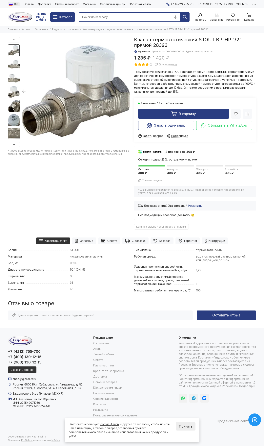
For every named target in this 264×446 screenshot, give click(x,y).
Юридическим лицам (107, 387)
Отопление (41, 29)
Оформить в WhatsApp (224, 125)
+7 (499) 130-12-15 (209, 4)
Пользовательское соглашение (115, 415)
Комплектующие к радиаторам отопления (108, 29)
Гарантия (187, 241)
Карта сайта (39, 436)
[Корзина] (249, 17)
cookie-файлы (109, 424)
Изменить (195, 205)
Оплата (29, 4)
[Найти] (185, 17)
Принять (186, 426)
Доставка (44, 4)
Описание (84, 241)
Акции (97, 348)
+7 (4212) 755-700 (180, 4)
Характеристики (53, 241)
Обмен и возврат (67, 4)
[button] (14, 39)
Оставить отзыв (226, 315)
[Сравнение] (217, 17)
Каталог (26, 29)
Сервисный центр (112, 4)
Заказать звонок (22, 369)
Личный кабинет (104, 354)
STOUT (75, 250)
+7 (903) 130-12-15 (236, 4)
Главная (13, 29)
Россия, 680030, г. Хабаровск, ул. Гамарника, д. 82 (48, 384)
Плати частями (103, 365)
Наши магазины (103, 393)
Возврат (162, 241)
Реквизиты (100, 409)
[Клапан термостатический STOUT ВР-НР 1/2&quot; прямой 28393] (76, 91)
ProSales (26, 440)
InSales (55, 440)
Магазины (89, 4)
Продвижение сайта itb (235, 421)
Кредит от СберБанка (108, 371)
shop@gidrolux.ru (24, 379)
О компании (101, 343)
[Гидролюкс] (20, 17)
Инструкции (215, 241)
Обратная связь (140, 4)
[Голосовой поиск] (175, 17)
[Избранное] (233, 17)
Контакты (99, 404)
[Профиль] (200, 17)
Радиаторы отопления (65, 29)
